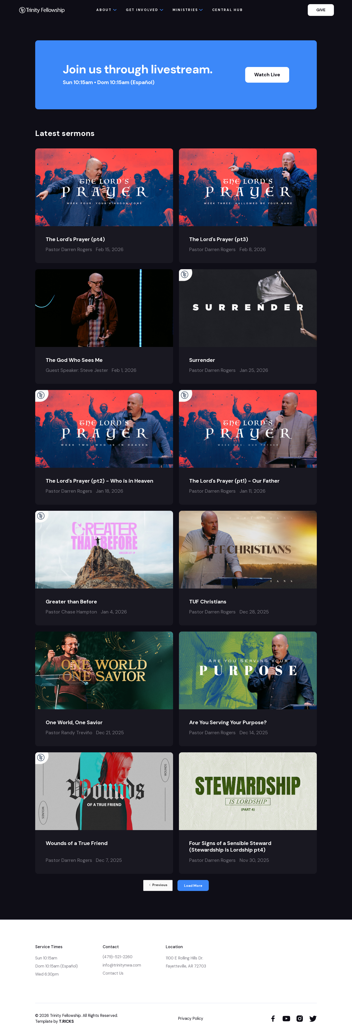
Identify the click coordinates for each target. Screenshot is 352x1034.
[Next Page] (193, 885)
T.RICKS (66, 1021)
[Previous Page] (158, 885)
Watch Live (267, 75)
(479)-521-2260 (117, 956)
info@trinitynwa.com (122, 965)
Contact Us (113, 973)
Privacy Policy (190, 1018)
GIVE (320, 9)
